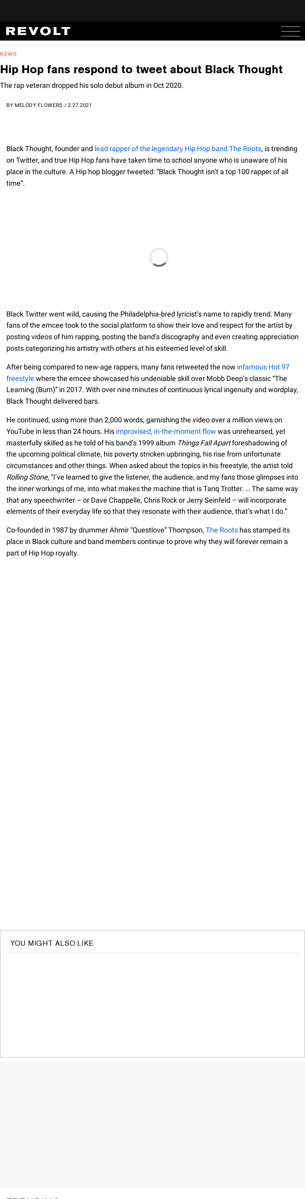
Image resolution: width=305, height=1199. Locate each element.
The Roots (222, 530)
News (8, 54)
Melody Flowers (39, 105)
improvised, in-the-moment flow (166, 431)
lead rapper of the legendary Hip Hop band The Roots (178, 148)
